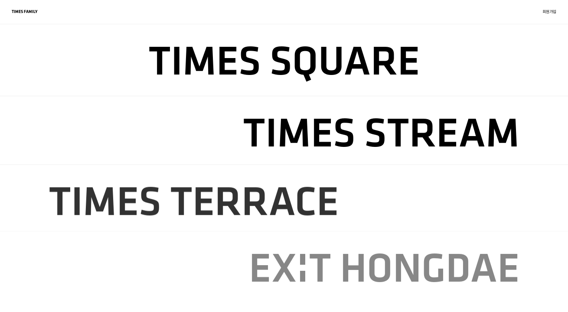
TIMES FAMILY (24, 11)
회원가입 (549, 11)
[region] (284, 156)
